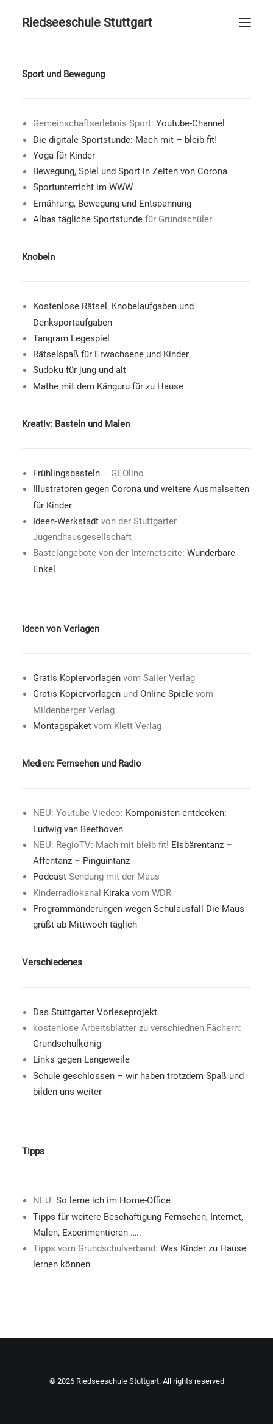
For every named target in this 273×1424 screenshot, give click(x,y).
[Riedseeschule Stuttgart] (87, 22)
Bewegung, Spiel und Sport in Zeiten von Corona (130, 171)
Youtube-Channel (190, 123)
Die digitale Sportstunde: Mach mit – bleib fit (123, 139)
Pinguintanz (106, 860)
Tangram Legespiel (71, 338)
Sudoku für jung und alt (79, 370)
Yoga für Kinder (64, 155)
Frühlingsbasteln (66, 473)
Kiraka (116, 893)
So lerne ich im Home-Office (113, 1200)
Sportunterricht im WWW (83, 187)
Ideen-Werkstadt (66, 521)
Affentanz (52, 860)
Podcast (49, 876)
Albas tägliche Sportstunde (88, 219)
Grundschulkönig (67, 1043)
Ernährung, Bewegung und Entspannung (112, 203)
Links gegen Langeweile (81, 1059)
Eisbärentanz (197, 845)
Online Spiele (166, 693)
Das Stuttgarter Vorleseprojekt (95, 1012)
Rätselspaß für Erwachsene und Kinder (111, 354)
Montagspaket (62, 726)
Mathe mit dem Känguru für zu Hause (108, 386)
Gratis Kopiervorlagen (77, 678)
